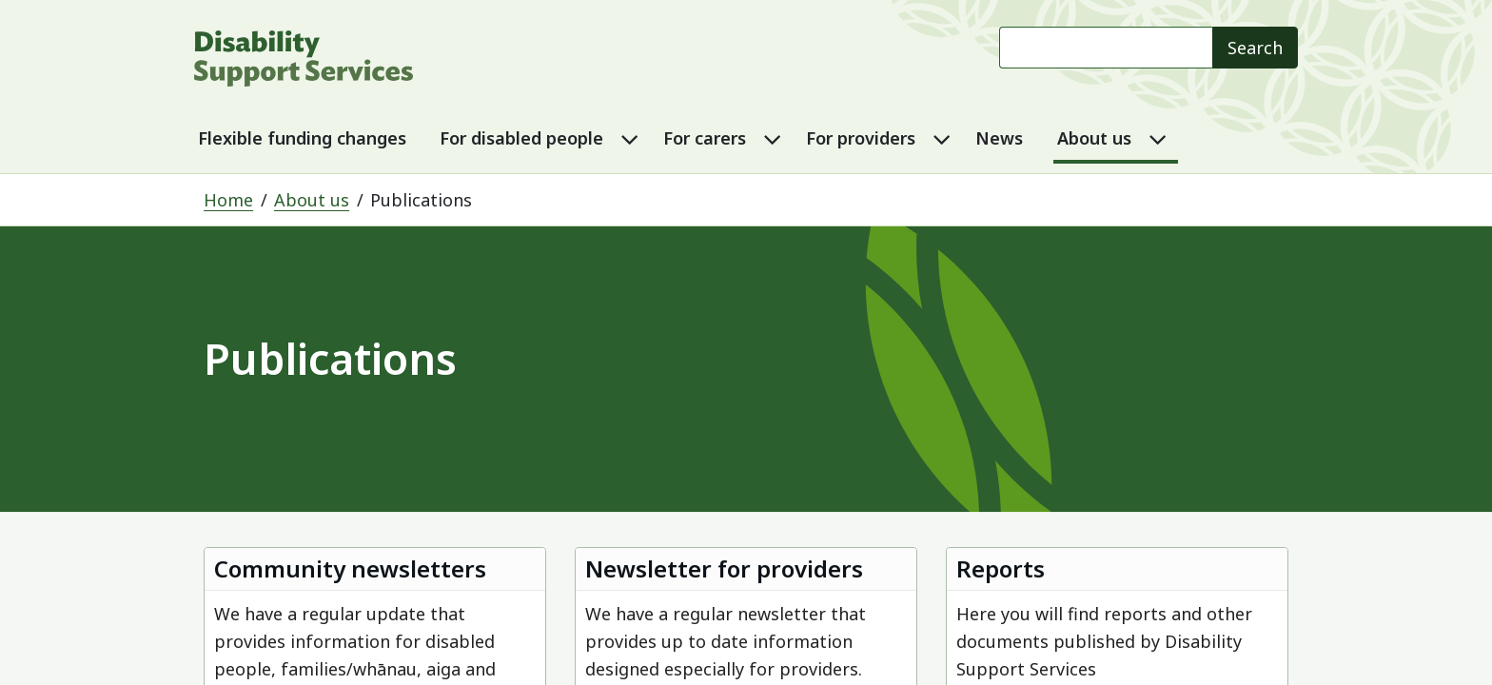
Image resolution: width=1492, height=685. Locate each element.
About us (1094, 138)
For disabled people (521, 138)
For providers (860, 138)
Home (228, 199)
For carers (704, 138)
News (999, 138)
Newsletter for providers (724, 568)
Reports (1000, 568)
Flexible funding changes (302, 138)
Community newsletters (350, 568)
